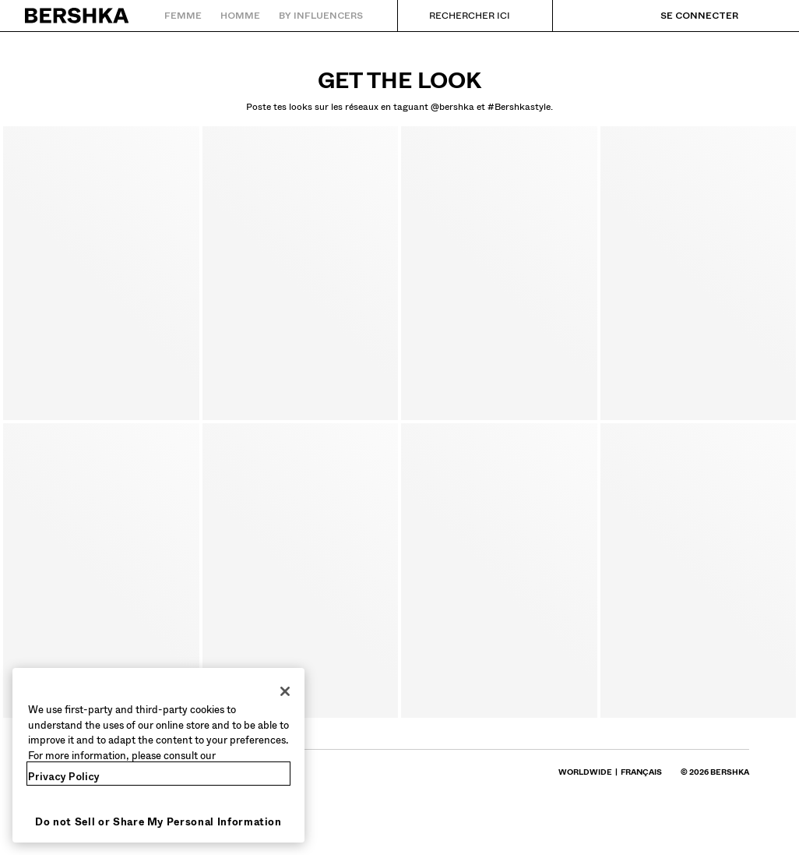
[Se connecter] (683, 15)
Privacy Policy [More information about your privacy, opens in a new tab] (64, 776)
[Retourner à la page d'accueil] (77, 15)
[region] (158, 755)
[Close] (285, 691)
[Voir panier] (762, 15)
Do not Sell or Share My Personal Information (158, 821)
